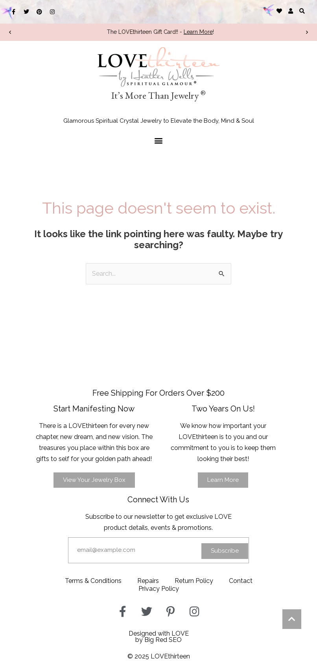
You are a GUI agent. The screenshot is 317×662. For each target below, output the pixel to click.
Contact (240, 581)
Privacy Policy (158, 588)
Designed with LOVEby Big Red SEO (159, 637)
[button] (302, 11)
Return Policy (194, 581)
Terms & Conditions (93, 581)
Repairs (148, 581)
